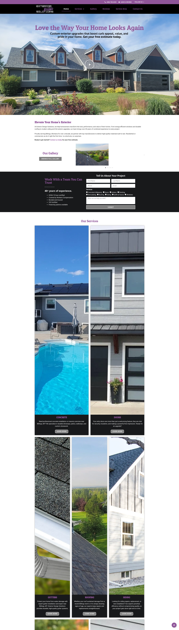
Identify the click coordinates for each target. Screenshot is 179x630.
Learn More (62, 431)
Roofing (101, 195)
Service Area (121, 9)
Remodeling (92, 195)
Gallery (93, 9)
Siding (109, 195)
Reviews (106, 9)
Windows (129, 195)
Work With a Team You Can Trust (63, 180)
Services (79, 9)
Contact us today (56, 140)
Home (66, 9)
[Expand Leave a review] (174, 625)
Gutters (114, 192)
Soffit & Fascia (119, 195)
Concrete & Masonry (95, 192)
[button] (89, 64)
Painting (122, 192)
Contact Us (138, 9)
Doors (107, 192)
